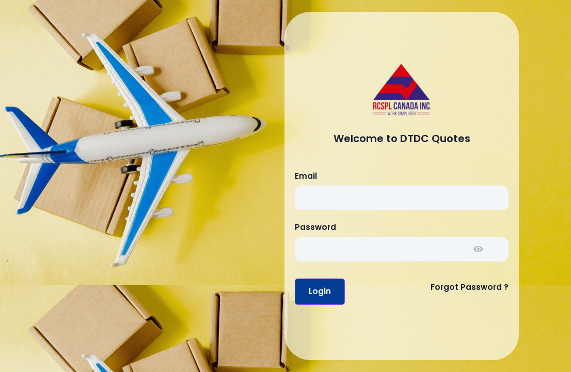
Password (315, 227)
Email (306, 176)
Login (320, 291)
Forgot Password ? (470, 287)
